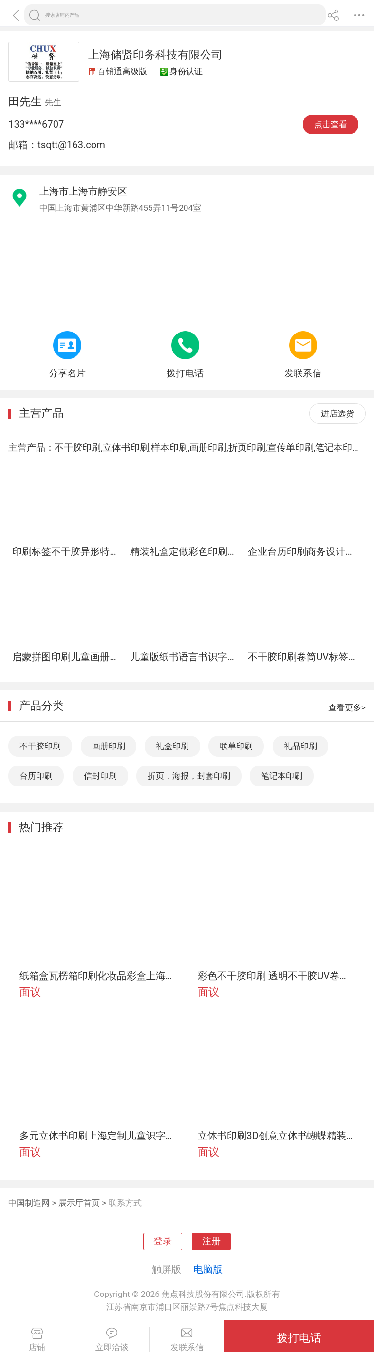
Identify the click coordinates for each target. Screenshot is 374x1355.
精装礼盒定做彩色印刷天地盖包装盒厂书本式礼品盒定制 (185, 551)
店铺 (37, 1340)
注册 (211, 1241)
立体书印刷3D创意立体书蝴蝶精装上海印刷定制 (276, 1135)
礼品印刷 (300, 746)
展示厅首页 (79, 1203)
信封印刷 (100, 776)
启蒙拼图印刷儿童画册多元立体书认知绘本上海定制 (67, 657)
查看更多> (347, 707)
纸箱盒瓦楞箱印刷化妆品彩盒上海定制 (97, 976)
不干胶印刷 (40, 746)
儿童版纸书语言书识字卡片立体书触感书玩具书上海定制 (185, 657)
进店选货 (337, 413)
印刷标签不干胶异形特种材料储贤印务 (67, 551)
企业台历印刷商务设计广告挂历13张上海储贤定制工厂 (303, 551)
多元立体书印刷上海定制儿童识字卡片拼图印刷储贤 (97, 1135)
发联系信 (187, 1340)
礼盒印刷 (172, 746)
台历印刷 (36, 776)
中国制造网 (29, 1203)
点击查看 (330, 124)
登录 (162, 1241)
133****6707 (36, 124)
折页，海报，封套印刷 (189, 776)
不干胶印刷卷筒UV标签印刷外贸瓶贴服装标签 (303, 657)
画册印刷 (108, 746)
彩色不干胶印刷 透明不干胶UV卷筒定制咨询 (276, 976)
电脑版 (208, 1269)
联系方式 (125, 1203)
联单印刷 (236, 746)
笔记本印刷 (281, 776)
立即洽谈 (112, 1340)
